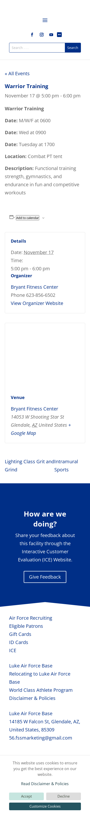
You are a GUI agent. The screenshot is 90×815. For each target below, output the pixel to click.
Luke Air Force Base (30, 665)
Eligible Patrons (26, 626)
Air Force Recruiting (30, 618)
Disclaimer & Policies (32, 698)
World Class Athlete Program (41, 690)
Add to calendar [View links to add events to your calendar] (27, 218)
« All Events (17, 73)
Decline (63, 796)
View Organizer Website (37, 303)
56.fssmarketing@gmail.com (40, 738)
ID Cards (18, 642)
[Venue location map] (45, 357)
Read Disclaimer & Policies (45, 783)
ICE (12, 650)
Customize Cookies (45, 806)
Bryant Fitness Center (34, 287)
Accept (26, 796)
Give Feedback (45, 577)
